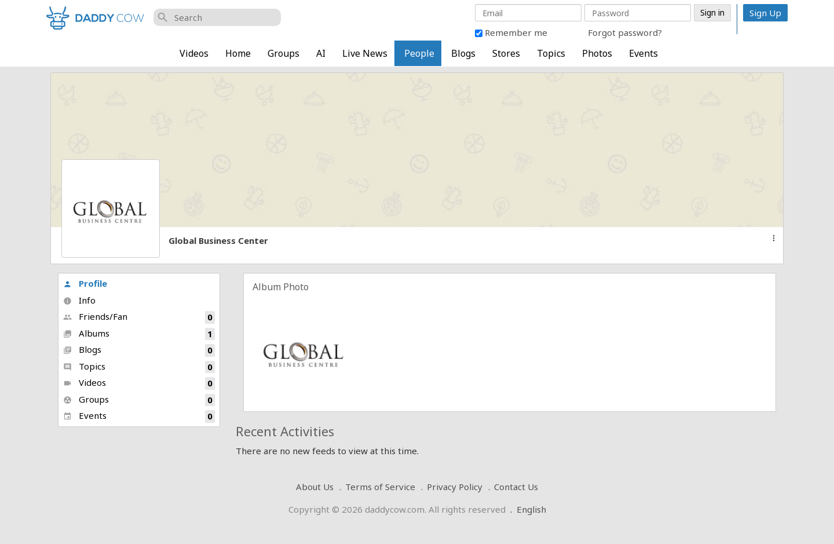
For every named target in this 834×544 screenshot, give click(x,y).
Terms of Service (380, 486)
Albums (139, 334)
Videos (194, 53)
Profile (85, 283)
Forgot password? (625, 32)
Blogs (463, 53)
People (419, 53)
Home (238, 53)
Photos (597, 53)
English (531, 509)
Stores (506, 53)
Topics (551, 53)
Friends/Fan (139, 317)
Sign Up (765, 13)
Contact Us (516, 486)
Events (643, 53)
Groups (283, 53)
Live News (364, 53)
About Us (315, 486)
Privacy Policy (454, 486)
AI (320, 53)
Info (79, 300)
